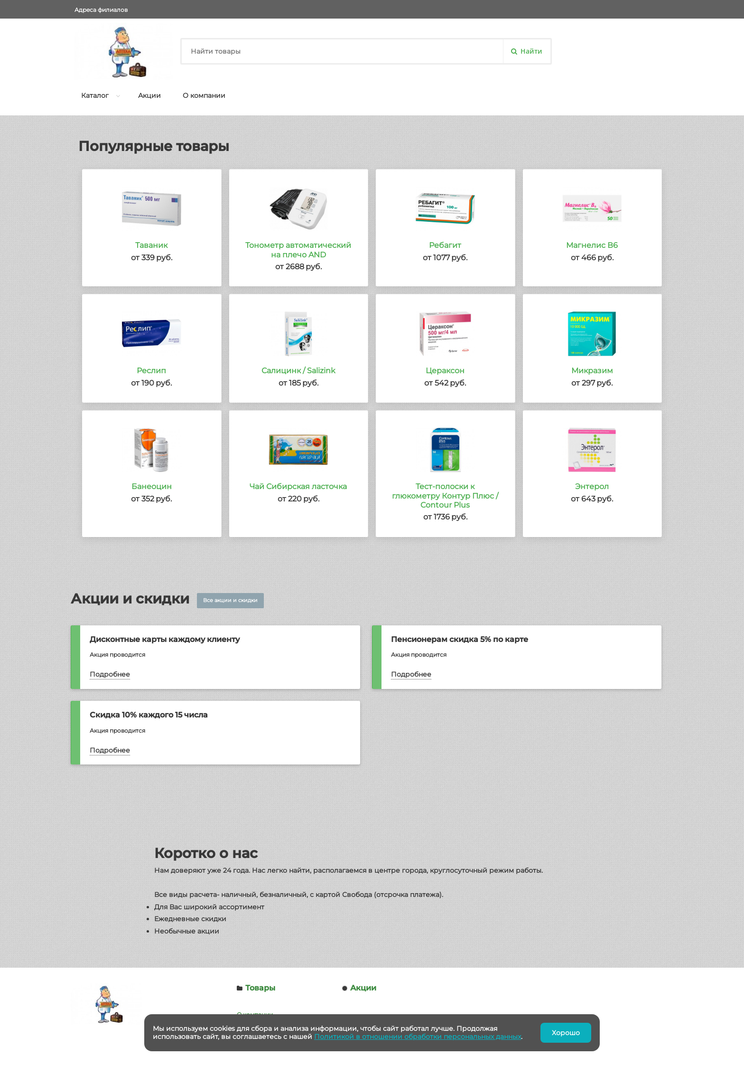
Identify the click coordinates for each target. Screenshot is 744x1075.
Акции (149, 95)
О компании (204, 95)
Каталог (95, 95)
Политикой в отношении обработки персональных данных (417, 1036)
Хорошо (566, 1032)
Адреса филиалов (101, 9)
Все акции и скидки (230, 600)
